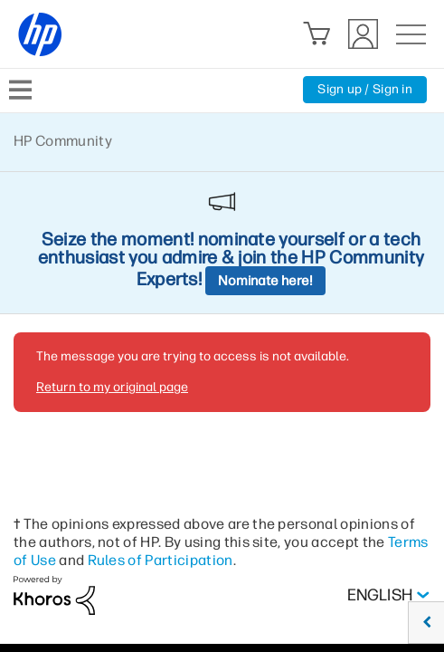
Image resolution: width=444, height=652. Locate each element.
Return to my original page (112, 387)
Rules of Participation (160, 560)
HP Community (63, 140)
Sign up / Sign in (364, 89)
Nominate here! (265, 281)
